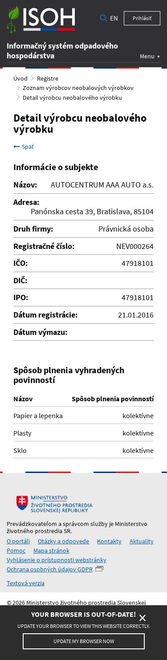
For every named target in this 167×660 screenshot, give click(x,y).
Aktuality (142, 541)
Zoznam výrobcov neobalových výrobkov (78, 88)
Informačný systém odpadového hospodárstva (62, 51)
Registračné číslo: (43, 246)
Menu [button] (147, 56)
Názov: (25, 185)
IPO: (20, 297)
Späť (23, 147)
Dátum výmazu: (40, 332)
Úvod (20, 78)
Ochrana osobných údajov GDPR (50, 569)
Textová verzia (26, 583)
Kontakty (109, 541)
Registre (47, 78)
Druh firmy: (33, 229)
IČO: (20, 263)
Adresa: (26, 202)
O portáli (18, 541)
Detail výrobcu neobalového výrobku (72, 98)
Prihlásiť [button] (142, 18)
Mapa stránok (51, 550)
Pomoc (16, 550)
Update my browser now (83, 641)
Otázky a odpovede (63, 541)
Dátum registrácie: (45, 315)
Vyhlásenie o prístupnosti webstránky (56, 560)
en (114, 18)
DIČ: (20, 280)
